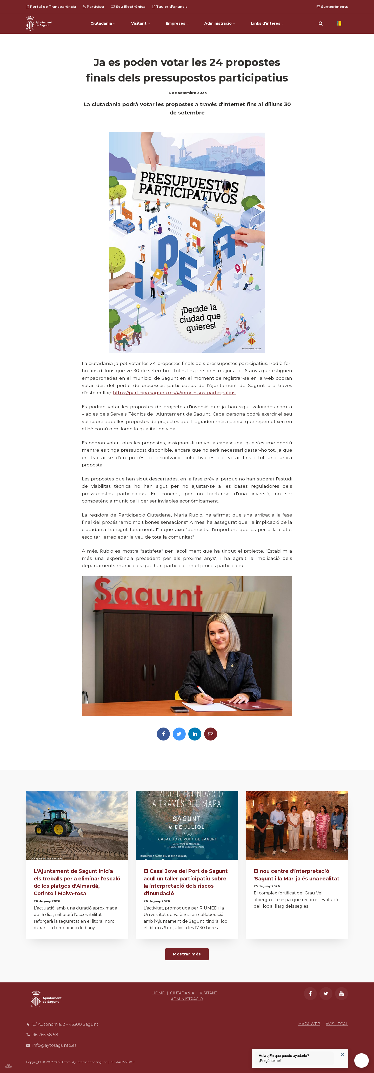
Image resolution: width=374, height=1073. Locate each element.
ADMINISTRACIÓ (187, 999)
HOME (158, 993)
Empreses (177, 23)
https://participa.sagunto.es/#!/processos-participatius (174, 392)
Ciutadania (103, 23)
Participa (93, 6)
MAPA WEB (309, 1024)
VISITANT (208, 993)
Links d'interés (267, 23)
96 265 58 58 (45, 1034)
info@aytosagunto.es (54, 1045)
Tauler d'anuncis (170, 6)
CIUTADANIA (182, 993)
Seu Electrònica (128, 6)
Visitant (140, 23)
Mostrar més (187, 954)
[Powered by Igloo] (7, 1066)
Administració (219, 23)
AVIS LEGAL (337, 1024)
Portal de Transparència (51, 6)
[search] (321, 23)
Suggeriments (332, 6)
